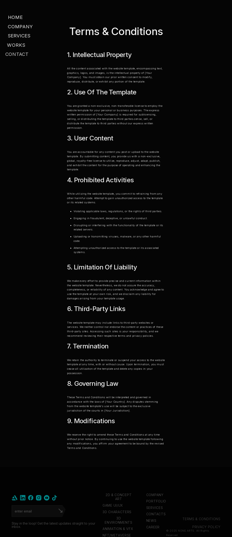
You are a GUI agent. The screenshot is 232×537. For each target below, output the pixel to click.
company (20, 26)
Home (15, 17)
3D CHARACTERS (117, 522)
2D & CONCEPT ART (119, 507)
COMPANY (154, 505)
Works (14, 45)
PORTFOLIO (156, 511)
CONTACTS (156, 524)
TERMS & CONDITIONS (201, 528)
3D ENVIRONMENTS (118, 530)
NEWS (151, 530)
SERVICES (154, 517)
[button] (23, 35)
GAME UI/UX (113, 515)
